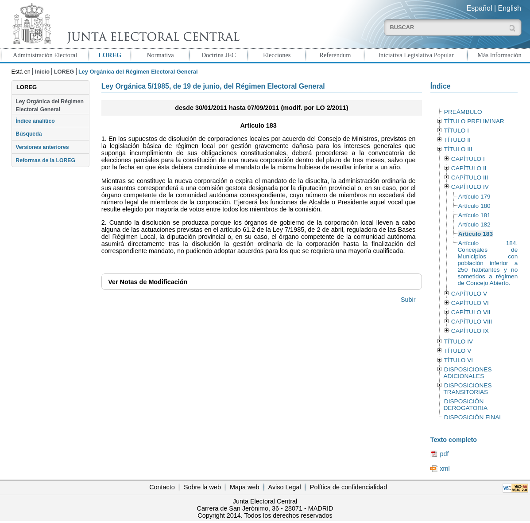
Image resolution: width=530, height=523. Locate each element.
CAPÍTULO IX (470, 331)
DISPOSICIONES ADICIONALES (467, 372)
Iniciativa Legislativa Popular (415, 55)
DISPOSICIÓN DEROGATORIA (465, 404)
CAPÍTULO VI (470, 303)
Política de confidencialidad (348, 487)
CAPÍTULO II (469, 168)
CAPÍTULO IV (470, 186)
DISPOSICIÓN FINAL (473, 417)
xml (444, 468)
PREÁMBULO (463, 112)
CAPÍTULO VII (471, 312)
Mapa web (244, 487)
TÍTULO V (457, 350)
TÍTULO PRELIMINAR (474, 121)
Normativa (160, 55)
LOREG (109, 55)
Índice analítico (34, 121)
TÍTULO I (456, 130)
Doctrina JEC (218, 55)
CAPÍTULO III (469, 177)
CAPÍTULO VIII (471, 321)
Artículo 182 (474, 224)
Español (479, 8)
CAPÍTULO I (468, 159)
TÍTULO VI (458, 360)
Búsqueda (28, 134)
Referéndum (335, 55)
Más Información (499, 55)
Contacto (162, 487)
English (509, 8)
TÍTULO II (457, 140)
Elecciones (276, 55)
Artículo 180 (474, 206)
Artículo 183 (475, 233)
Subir (408, 299)
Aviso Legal (284, 487)
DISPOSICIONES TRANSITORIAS (467, 388)
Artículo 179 (474, 196)
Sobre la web (202, 487)
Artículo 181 (474, 215)
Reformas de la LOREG (45, 160)
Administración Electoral (45, 55)
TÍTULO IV (458, 341)
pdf (444, 453)
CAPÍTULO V (469, 293)
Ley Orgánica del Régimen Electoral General (49, 105)
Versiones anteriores (42, 147)
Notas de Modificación (147, 281)
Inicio (42, 71)
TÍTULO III (458, 149)
